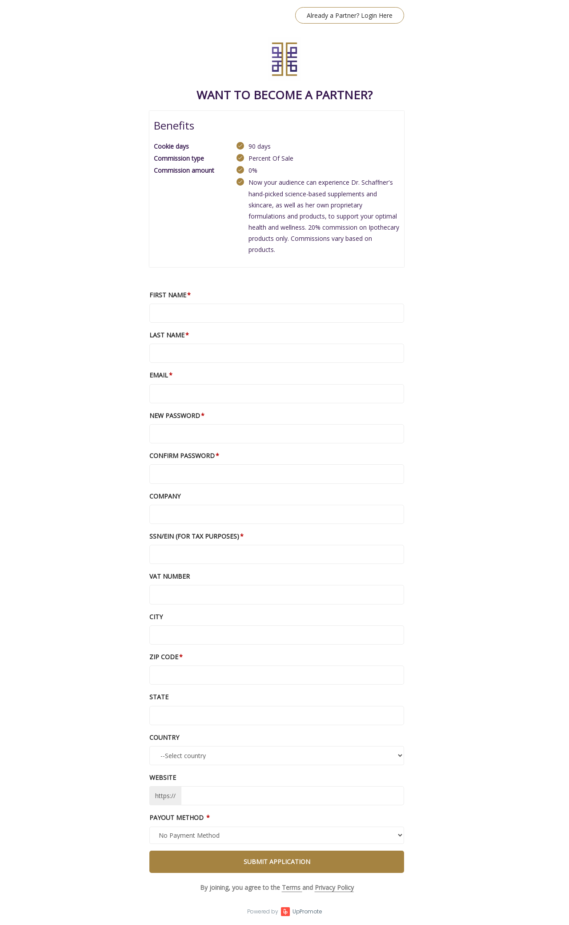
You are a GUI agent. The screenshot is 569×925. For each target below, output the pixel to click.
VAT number (169, 576)
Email (158, 375)
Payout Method (177, 817)
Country (164, 737)
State (158, 697)
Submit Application (277, 861)
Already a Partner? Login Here (350, 15)
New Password (174, 415)
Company (164, 496)
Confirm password (182, 455)
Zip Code (163, 657)
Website (162, 777)
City (156, 617)
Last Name (166, 335)
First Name (167, 295)
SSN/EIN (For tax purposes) (194, 536)
